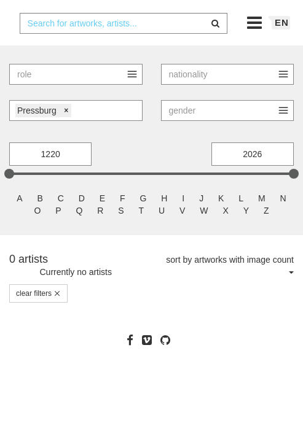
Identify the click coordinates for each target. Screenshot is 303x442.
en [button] (282, 46)
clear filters (38, 317)
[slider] (9, 198)
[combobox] (124, 47)
